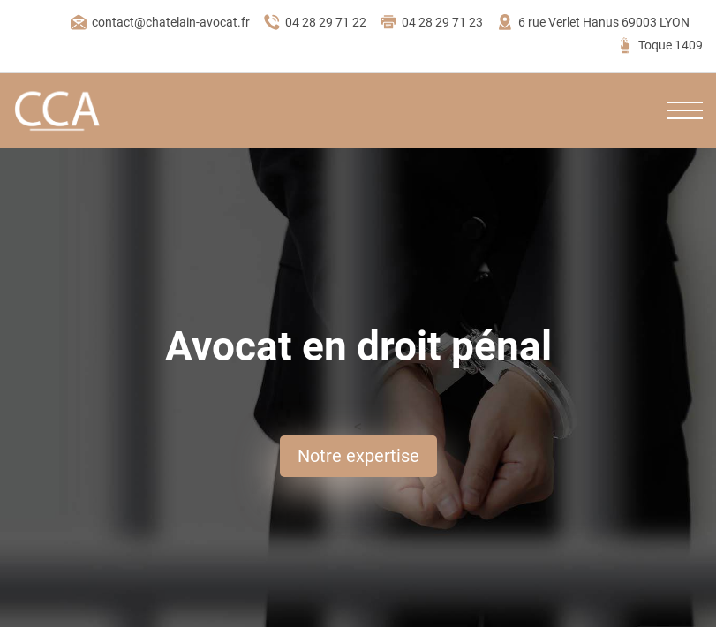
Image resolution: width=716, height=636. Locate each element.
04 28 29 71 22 (314, 22)
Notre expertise (358, 455)
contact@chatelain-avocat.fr (160, 22)
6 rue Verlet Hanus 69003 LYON (593, 22)
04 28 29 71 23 (431, 22)
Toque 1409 (659, 45)
